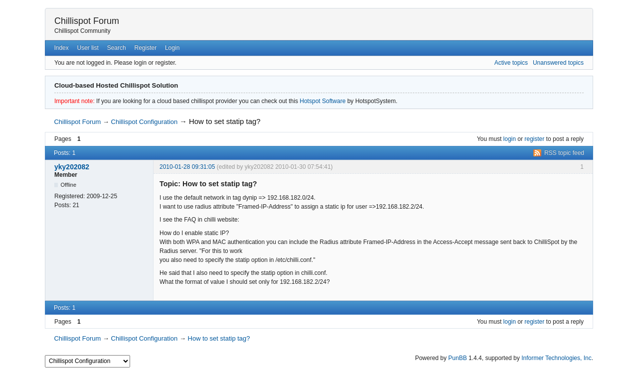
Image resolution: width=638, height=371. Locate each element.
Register (145, 47)
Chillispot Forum (86, 21)
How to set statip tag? (225, 121)
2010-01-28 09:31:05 (187, 166)
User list (88, 47)
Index (61, 47)
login (509, 138)
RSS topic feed (564, 152)
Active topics (511, 62)
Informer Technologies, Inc (556, 358)
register (534, 138)
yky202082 (71, 167)
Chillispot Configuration (144, 121)
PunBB (457, 358)
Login (172, 47)
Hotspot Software (322, 101)
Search (116, 47)
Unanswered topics (558, 62)
